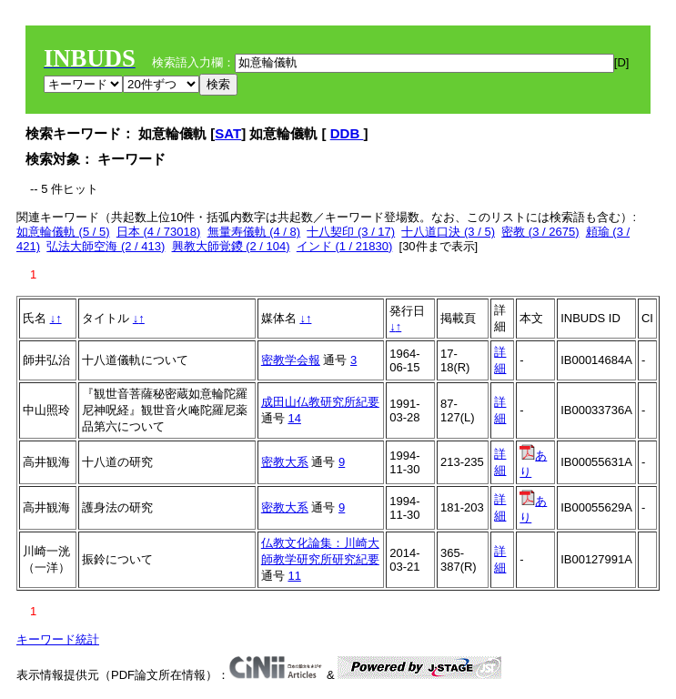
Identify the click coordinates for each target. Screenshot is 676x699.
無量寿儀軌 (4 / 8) (254, 231)
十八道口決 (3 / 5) (448, 231)
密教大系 (284, 462)
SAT (228, 133)
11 (294, 575)
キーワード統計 (57, 639)
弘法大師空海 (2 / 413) (105, 246)
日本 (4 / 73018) (158, 231)
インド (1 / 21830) (345, 246)
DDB (347, 133)
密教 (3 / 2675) (540, 231)
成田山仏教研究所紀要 (320, 402)
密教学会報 (290, 360)
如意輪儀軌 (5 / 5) (63, 231)
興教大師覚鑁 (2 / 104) (231, 246)
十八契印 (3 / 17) (351, 231)
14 (294, 418)
